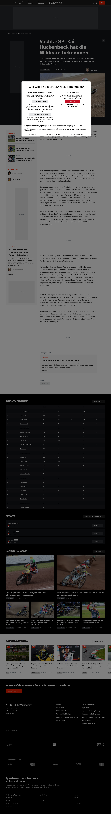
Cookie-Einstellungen (76, 134)
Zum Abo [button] (72, 101)
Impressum (32, 134)
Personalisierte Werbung (40, 114)
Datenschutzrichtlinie (53, 134)
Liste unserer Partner (73, 129)
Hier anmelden (72, 106)
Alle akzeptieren (40, 101)
